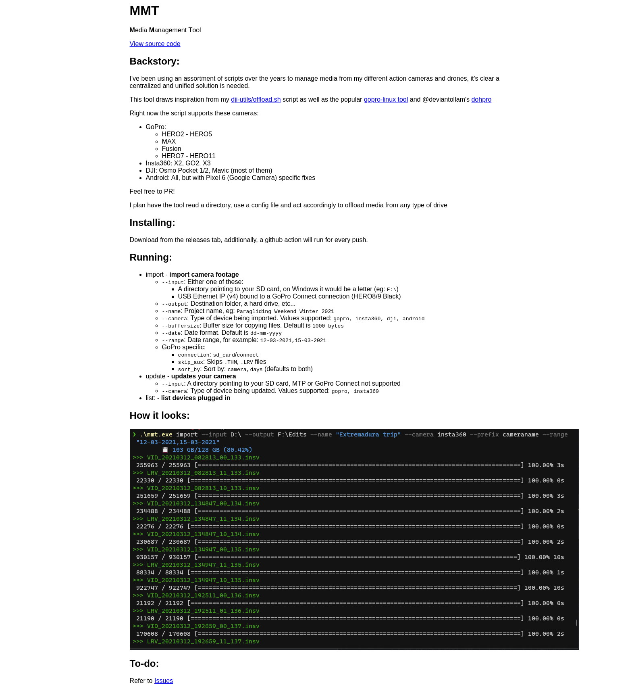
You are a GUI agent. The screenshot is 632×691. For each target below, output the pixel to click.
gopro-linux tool (386, 99)
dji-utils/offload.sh (256, 99)
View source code (155, 43)
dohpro (481, 99)
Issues (163, 680)
